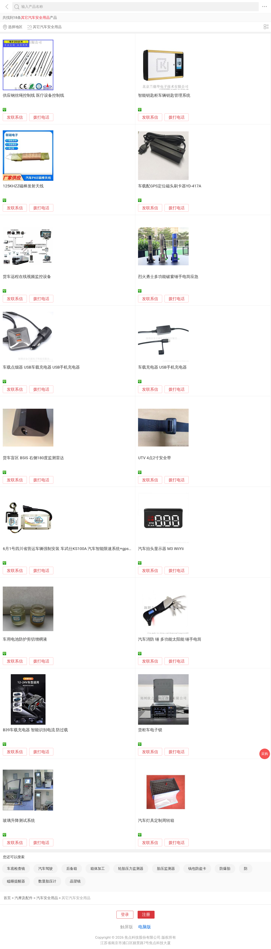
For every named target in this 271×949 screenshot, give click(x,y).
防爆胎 (225, 868)
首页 (7, 898)
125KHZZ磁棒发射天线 (23, 186)
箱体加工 (97, 868)
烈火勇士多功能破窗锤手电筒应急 (168, 276)
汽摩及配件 (24, 898)
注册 (146, 914)
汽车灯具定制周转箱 (156, 820)
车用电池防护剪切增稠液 (25, 639)
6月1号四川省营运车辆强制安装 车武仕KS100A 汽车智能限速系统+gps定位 (70, 548)
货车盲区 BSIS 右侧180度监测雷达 (33, 458)
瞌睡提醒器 (16, 881)
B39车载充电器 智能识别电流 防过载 (35, 730)
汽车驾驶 (45, 868)
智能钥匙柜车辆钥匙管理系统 (164, 95)
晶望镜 (75, 881)
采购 (264, 754)
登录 (125, 914)
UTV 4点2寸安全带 (154, 458)
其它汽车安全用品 (76, 898)
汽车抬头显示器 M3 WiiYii (161, 548)
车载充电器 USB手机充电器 (162, 367)
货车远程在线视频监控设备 (27, 276)
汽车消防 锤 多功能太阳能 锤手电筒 (169, 639)
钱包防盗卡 (197, 868)
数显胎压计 (47, 881)
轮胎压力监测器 (130, 868)
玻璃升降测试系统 (19, 820)
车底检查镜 (16, 868)
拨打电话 (41, 117)
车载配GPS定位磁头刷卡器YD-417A (169, 186)
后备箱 (71, 868)
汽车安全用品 (47, 898)
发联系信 (15, 117)
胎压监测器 (166, 868)
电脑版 (144, 926)
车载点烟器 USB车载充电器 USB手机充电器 (41, 367)
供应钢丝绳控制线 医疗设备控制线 (33, 95)
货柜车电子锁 (150, 730)
